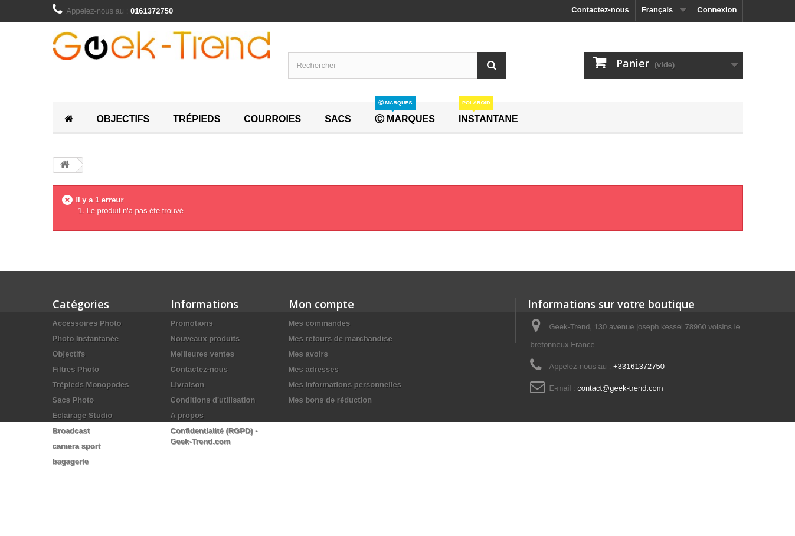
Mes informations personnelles (345, 384)
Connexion (717, 9)
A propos (187, 415)
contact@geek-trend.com (620, 388)
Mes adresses (314, 369)
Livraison (188, 384)
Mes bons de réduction (330, 400)
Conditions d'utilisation (213, 400)
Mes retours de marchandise (340, 338)
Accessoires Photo (87, 323)
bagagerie (71, 461)
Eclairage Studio (83, 415)
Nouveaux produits (205, 338)
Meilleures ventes (202, 353)
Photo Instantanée (86, 338)
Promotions (192, 323)
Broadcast (71, 430)
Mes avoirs (308, 353)
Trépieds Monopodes (91, 384)
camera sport (77, 446)
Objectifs (69, 353)
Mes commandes (320, 323)
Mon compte (321, 304)
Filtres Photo (76, 369)
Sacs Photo (73, 400)
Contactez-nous (600, 9)
